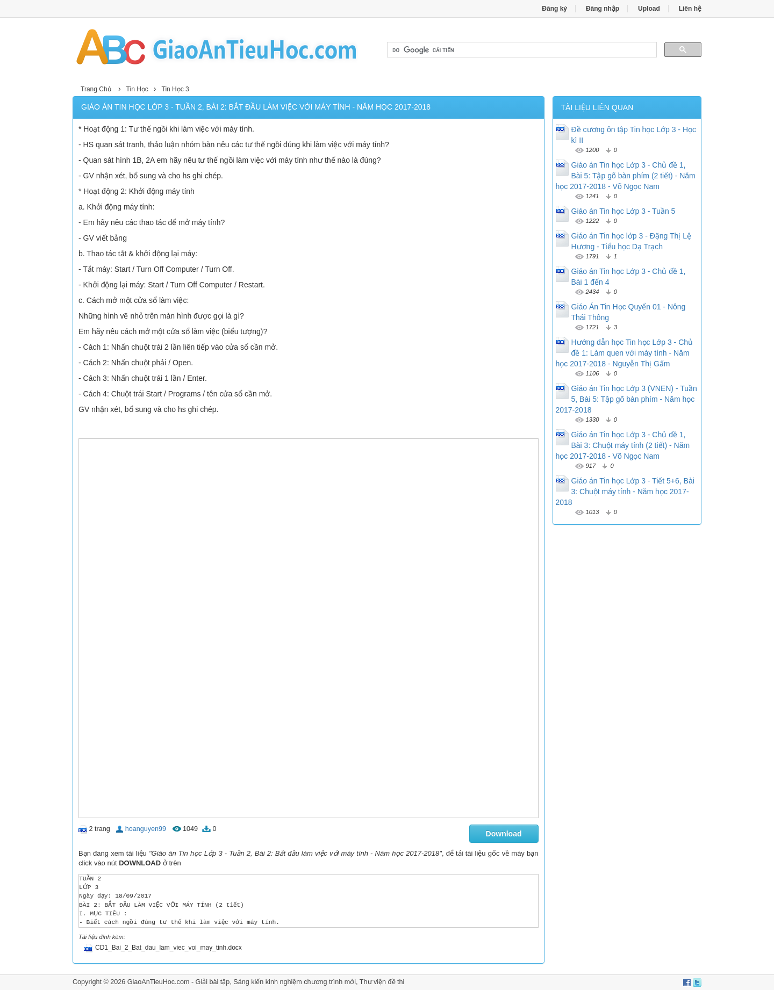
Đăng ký (554, 8)
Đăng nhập (602, 8)
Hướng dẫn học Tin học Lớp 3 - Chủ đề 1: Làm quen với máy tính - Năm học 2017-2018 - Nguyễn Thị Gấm (624, 353)
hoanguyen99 (145, 829)
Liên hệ (690, 8)
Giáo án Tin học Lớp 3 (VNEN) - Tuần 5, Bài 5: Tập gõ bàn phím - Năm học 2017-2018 (626, 399)
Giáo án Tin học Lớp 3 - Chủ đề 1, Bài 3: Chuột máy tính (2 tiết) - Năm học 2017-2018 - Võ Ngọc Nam (623, 445)
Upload (649, 8)
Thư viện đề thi (382, 982)
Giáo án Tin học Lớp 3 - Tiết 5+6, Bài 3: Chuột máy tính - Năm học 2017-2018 (625, 491)
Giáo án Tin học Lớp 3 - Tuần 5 (623, 211)
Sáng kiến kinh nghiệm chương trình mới (294, 982)
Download (504, 833)
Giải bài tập (213, 982)
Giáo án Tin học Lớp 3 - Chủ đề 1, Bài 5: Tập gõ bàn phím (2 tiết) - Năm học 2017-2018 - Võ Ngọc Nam (626, 176)
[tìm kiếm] (520, 50)
